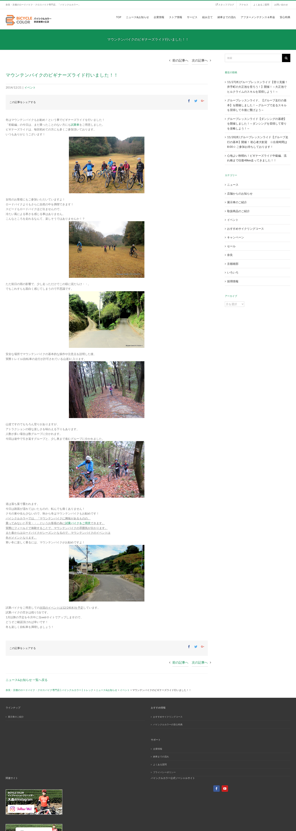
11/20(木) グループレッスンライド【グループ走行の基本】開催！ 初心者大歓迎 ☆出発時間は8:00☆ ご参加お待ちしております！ (257, 141)
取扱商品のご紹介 (238, 211)
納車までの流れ (161, 756)
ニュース (232, 184)
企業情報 (157, 748)
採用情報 (232, 281)
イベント (30, 87)
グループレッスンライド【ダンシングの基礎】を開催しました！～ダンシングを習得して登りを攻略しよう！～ (257, 123)
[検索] (253, 58)
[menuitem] (225, 5)
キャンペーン (235, 237)
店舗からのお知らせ (240, 193)
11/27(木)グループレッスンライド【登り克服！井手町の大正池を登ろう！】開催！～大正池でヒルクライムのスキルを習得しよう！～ (257, 86)
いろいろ (232, 272)
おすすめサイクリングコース (245, 228)
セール (231, 246)
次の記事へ (200, 60)
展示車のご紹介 (237, 202)
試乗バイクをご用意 (78, 523)
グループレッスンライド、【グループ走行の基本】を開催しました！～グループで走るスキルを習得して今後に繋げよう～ (257, 105)
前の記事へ (180, 60)
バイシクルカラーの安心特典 (168, 724)
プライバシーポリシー (164, 772)
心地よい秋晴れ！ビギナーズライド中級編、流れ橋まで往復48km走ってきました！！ (257, 158)
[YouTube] (225, 788)
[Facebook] (216, 788)
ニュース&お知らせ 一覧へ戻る (27, 680)
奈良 (230, 254)
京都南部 (232, 263)
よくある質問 (160, 764)
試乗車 (75, 124)
